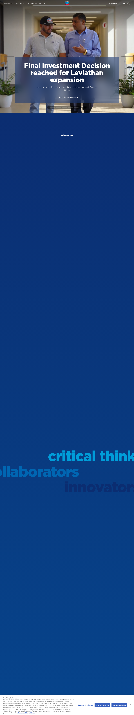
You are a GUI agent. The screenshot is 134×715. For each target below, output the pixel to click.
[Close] (130, 705)
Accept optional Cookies (119, 705)
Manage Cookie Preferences (85, 705)
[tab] (52, 107)
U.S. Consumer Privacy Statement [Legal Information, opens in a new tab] (26, 713)
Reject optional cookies (102, 705)
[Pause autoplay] (85, 107)
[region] (67, 705)
